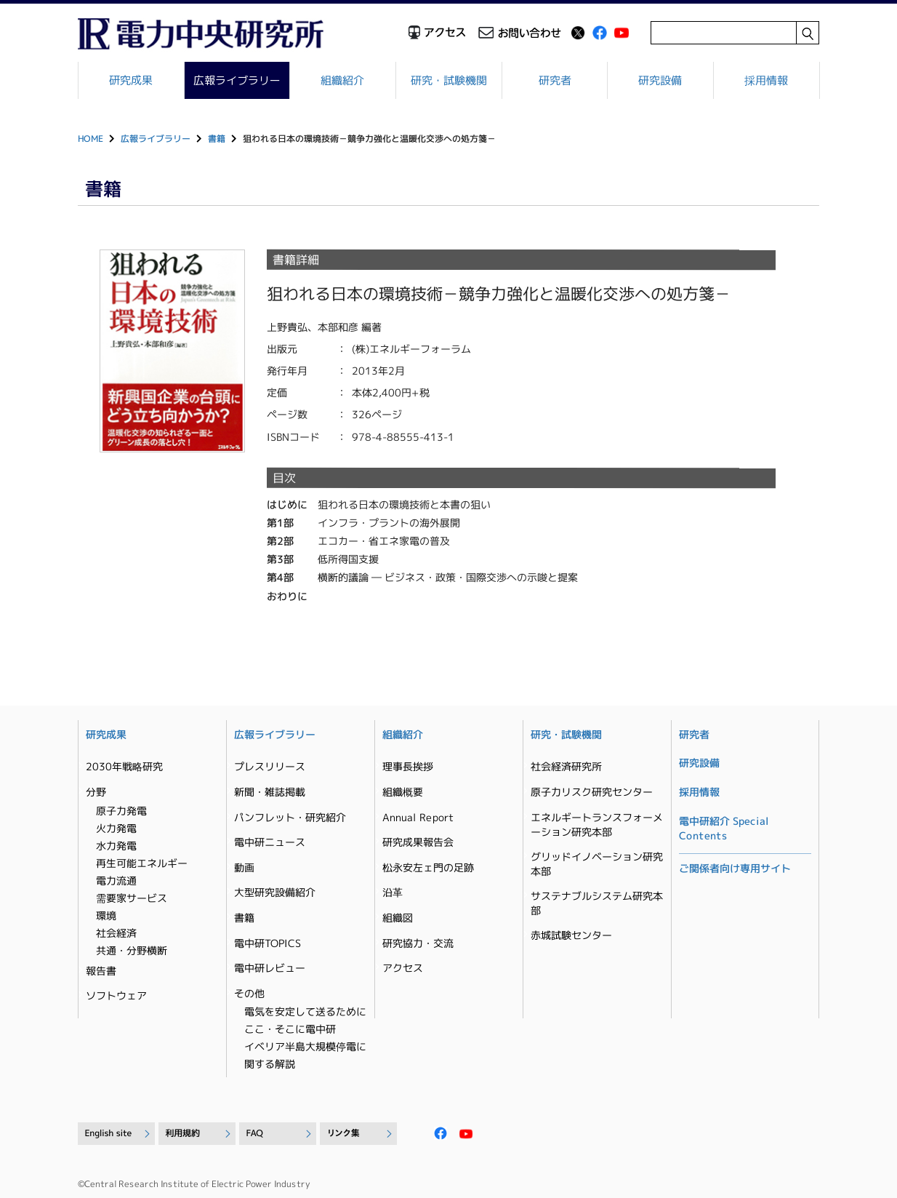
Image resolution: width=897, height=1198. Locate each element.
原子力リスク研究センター (592, 792)
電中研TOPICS (267, 943)
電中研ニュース (269, 842)
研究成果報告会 (418, 842)
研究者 (555, 80)
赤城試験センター (571, 935)
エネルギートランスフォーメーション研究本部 (597, 824)
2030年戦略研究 (124, 766)
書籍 (216, 138)
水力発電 (116, 845)
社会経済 (116, 933)
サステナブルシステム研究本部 (597, 903)
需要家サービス (131, 898)
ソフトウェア (116, 995)
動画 (244, 867)
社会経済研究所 (566, 766)
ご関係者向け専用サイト (735, 868)
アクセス (402, 968)
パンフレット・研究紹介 (290, 817)
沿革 (392, 892)
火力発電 (116, 828)
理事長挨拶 (407, 766)
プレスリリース (269, 766)
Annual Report (418, 817)
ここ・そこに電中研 (290, 1029)
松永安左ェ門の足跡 (428, 867)
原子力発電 (121, 811)
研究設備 (661, 80)
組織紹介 (343, 80)
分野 (96, 792)
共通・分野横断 (131, 950)
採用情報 (766, 80)
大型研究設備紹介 (274, 892)
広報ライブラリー (237, 80)
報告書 (101, 971)
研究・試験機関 (449, 80)
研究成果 (131, 80)
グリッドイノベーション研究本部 (597, 864)
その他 (249, 993)
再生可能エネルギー (142, 863)
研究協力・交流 (418, 943)
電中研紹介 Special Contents (724, 828)
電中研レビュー (269, 968)
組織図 (397, 918)
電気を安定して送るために (305, 1011)
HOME (90, 138)
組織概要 (402, 792)
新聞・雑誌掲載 (269, 792)
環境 (106, 915)
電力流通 (116, 880)
